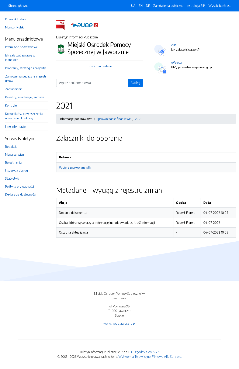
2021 (138, 119)
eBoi (174, 45)
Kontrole (11, 105)
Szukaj (135, 83)
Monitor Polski (14, 27)
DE (148, 5)
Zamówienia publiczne (168, 5)
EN (141, 5)
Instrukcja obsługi (16, 170)
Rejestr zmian (14, 162)
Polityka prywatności (19, 186)
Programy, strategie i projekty (25, 68)
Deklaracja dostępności (20, 194)
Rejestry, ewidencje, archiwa (24, 97)
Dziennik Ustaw (15, 19)
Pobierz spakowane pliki (75, 167)
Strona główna (18, 5)
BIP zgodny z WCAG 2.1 (145, 352)
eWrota (176, 62)
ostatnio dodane (101, 66)
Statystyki (12, 178)
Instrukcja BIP (196, 5)
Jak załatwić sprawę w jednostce (20, 57)
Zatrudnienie (13, 89)
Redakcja (11, 146)
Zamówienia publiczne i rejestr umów (25, 78)
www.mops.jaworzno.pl (119, 323)
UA (133, 5)
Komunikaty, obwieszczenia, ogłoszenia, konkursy (24, 116)
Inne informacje (15, 126)
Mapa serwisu (14, 154)
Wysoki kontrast (219, 5)
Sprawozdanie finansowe (114, 119)
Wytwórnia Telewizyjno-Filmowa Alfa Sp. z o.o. (150, 356)
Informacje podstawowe (21, 47)
